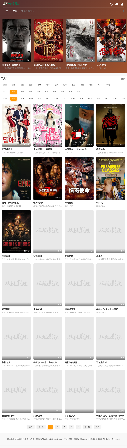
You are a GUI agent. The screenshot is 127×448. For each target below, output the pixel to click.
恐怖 (48, 85)
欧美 (62, 92)
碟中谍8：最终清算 (42, 65)
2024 (39, 98)
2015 (115, 98)
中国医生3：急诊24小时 (76, 149)
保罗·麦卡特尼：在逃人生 (45, 362)
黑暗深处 (6, 256)
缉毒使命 (69, 202)
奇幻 (99, 85)
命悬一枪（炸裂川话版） (13, 65)
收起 (124, 79)
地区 (5, 92)
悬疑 (73, 85)
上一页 (41, 427)
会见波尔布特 (8, 415)
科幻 (108, 85)
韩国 (54, 92)
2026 (22, 98)
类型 (5, 85)
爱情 (39, 85)
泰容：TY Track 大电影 (107, 309)
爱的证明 (6, 309)
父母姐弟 (37, 256)
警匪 (82, 85)
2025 (31, 98)
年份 (5, 98)
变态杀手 (100, 149)
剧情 (30, 85)
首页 (30, 427)
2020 (73, 98)
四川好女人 (70, 415)
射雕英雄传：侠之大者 (107, 65)
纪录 (65, 85)
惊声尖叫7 (38, 202)
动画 (91, 85)
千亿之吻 (37, 309)
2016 (107, 98)
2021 (64, 98)
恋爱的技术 (7, 149)
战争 (56, 85)
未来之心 (100, 256)
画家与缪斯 (70, 309)
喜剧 (22, 85)
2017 (98, 98)
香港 (30, 92)
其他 (78, 92)
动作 (13, 85)
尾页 (97, 427)
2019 (81, 98)
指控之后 (6, 362)
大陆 (22, 92)
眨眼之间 (69, 256)
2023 (48, 98)
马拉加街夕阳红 (72, 362)
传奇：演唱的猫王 (10, 202)
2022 (56, 98)
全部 (13, 92)
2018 (90, 98)
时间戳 (99, 202)
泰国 (70, 92)
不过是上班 (101, 362)
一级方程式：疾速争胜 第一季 (110, 415)
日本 (46, 92)
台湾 (38, 92)
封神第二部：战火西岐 (75, 65)
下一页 (87, 427)
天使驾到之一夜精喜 (42, 149)
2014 (123, 98)
